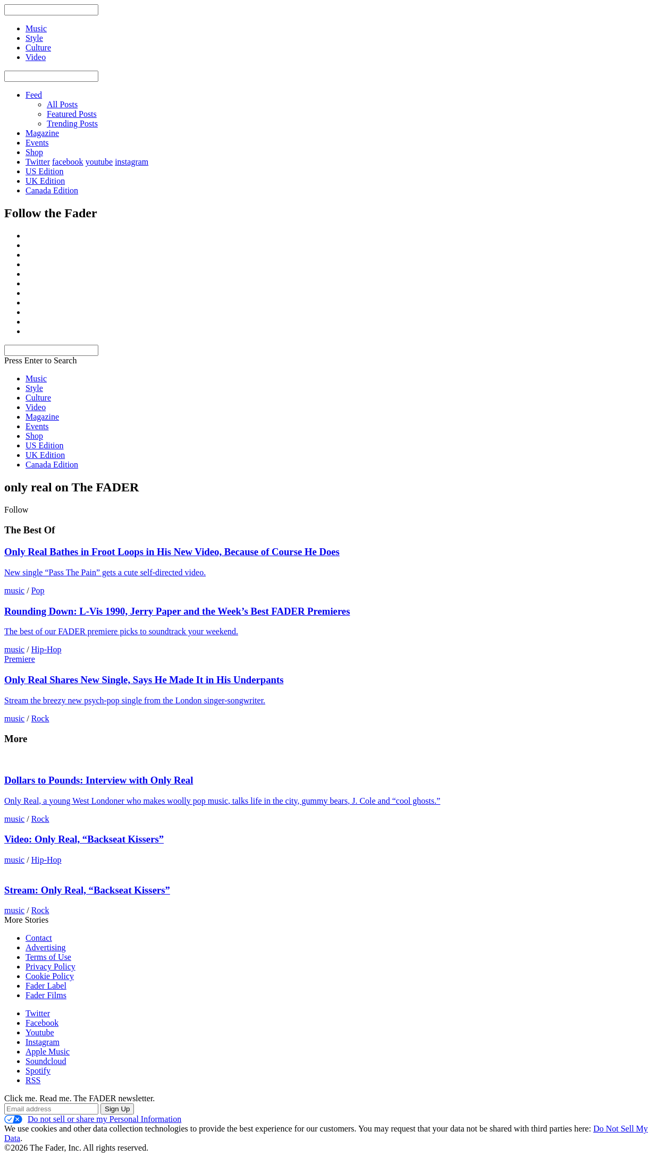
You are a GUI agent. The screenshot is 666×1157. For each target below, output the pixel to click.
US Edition (45, 171)
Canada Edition (52, 190)
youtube (99, 161)
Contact (39, 937)
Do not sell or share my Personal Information (92, 1119)
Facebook (42, 1022)
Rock (40, 718)
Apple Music (48, 1051)
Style (34, 388)
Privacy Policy (50, 966)
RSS (33, 1080)
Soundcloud (46, 1061)
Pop (38, 590)
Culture (38, 397)
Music (36, 378)
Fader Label (46, 985)
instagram (131, 161)
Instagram (43, 1042)
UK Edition (45, 180)
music (14, 590)
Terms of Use (48, 957)
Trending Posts (72, 123)
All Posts (62, 104)
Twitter (38, 161)
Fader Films (46, 995)
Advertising (46, 947)
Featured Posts (72, 113)
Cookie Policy (50, 976)
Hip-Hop (46, 649)
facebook (67, 161)
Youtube (40, 1032)
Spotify (38, 1070)
